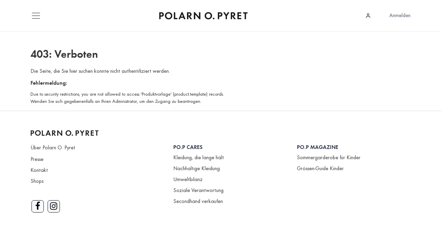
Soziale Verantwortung (198, 190)
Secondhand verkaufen (198, 201)
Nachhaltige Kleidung (196, 169)
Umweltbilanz (188, 179)
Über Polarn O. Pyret (52, 148)
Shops (36, 181)
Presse (36, 159)
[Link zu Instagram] (54, 206)
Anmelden (400, 15)
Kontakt (39, 170)
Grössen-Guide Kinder (320, 169)
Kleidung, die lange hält (198, 158)
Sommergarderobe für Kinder (329, 158)
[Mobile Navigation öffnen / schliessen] (35, 16)
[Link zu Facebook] (38, 206)
